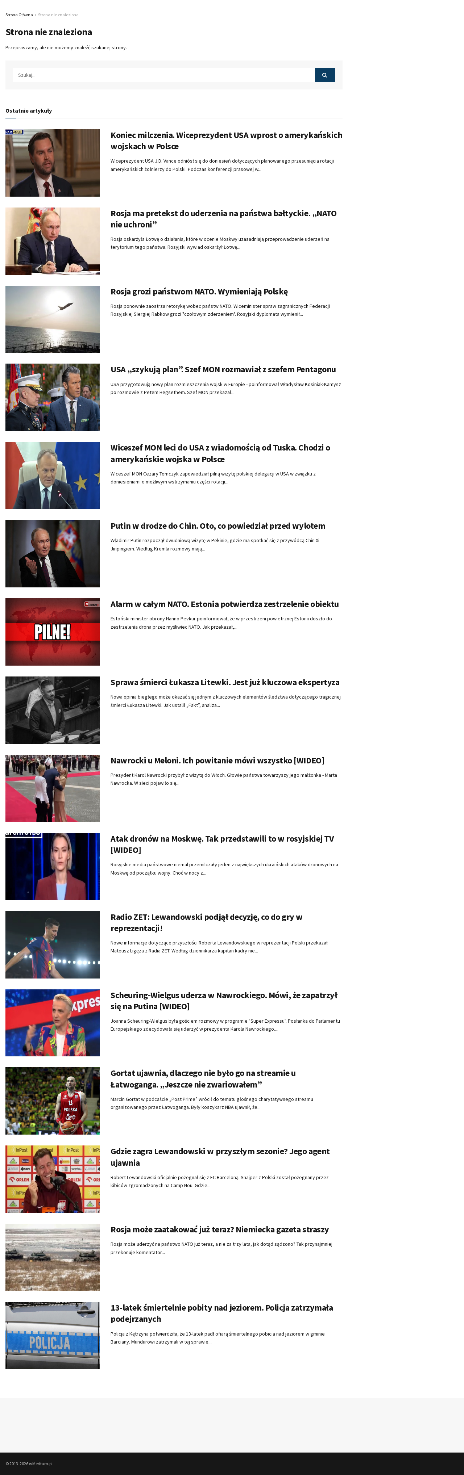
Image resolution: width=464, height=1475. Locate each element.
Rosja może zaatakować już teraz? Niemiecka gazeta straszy (220, 1229)
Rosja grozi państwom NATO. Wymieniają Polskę (199, 291)
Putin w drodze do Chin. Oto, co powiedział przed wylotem (218, 525)
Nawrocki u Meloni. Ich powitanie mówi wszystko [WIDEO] (217, 760)
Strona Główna (19, 14)
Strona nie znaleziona (58, 14)
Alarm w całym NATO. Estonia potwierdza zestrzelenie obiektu (225, 603)
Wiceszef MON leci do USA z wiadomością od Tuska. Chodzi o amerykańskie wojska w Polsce (220, 453)
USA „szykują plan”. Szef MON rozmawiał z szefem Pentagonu (223, 369)
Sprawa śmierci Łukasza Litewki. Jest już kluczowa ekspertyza (225, 682)
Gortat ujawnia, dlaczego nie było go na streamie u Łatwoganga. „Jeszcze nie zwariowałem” (203, 1078)
